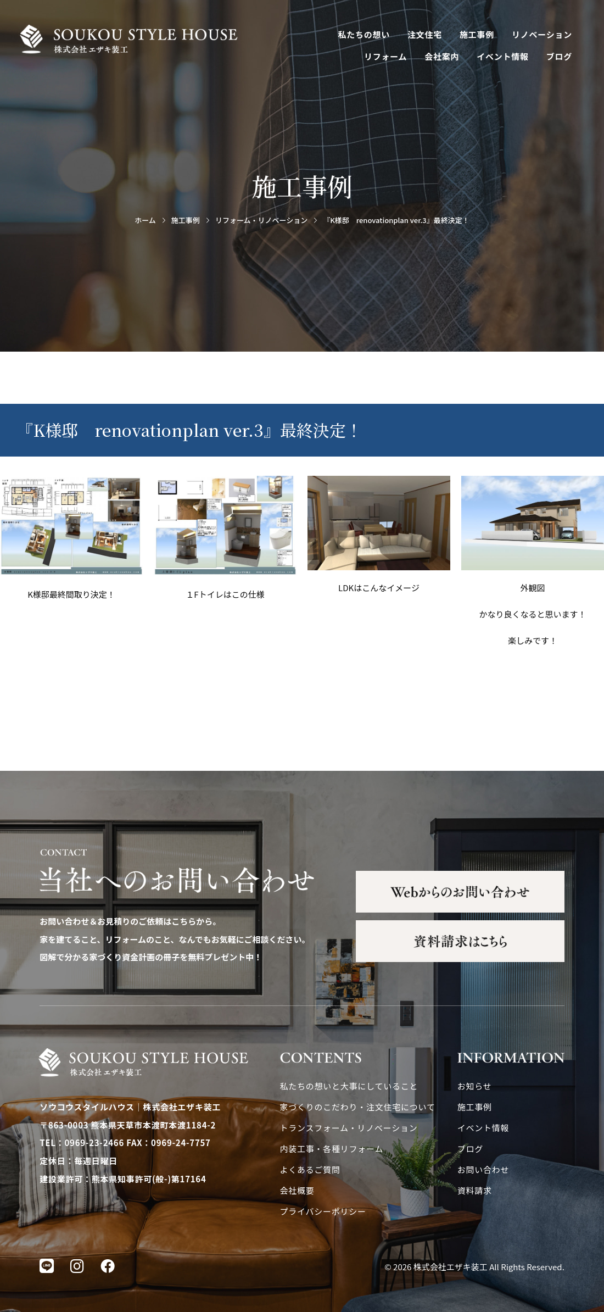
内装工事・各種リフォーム (332, 1148)
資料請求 (474, 1190)
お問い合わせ (483, 1169)
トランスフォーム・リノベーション (349, 1127)
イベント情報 (503, 56)
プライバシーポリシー (323, 1211)
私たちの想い (364, 34)
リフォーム (385, 56)
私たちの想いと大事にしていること (349, 1086)
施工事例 (477, 34)
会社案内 (441, 56)
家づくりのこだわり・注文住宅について (357, 1107)
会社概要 (297, 1190)
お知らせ (474, 1086)
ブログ (559, 56)
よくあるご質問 (310, 1169)
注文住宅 (424, 34)
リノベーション (542, 34)
